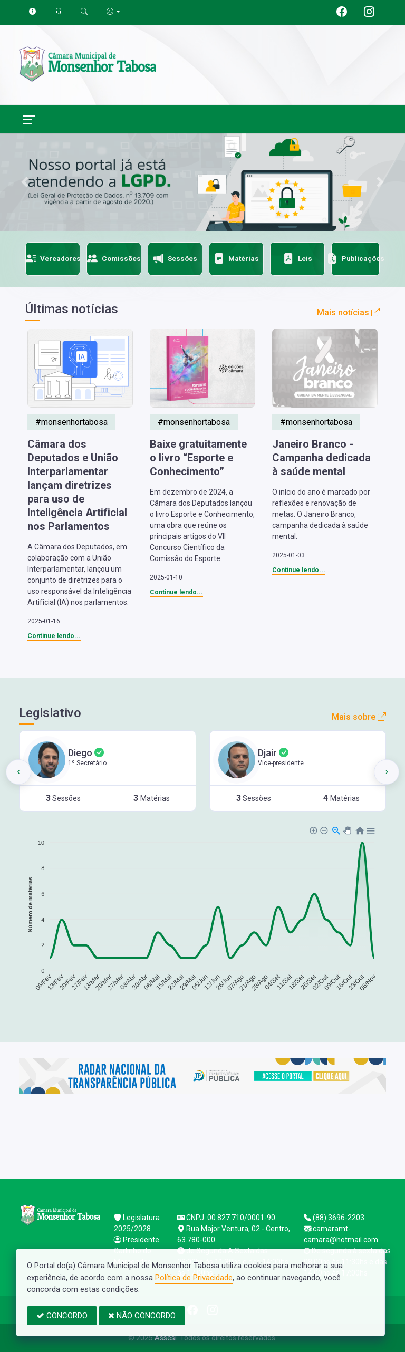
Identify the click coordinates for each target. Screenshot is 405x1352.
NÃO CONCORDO (142, 1315)
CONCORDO (62, 1315)
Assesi (166, 1338)
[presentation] (18, 772)
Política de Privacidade (194, 1277)
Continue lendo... (54, 636)
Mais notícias (348, 312)
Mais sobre (359, 717)
